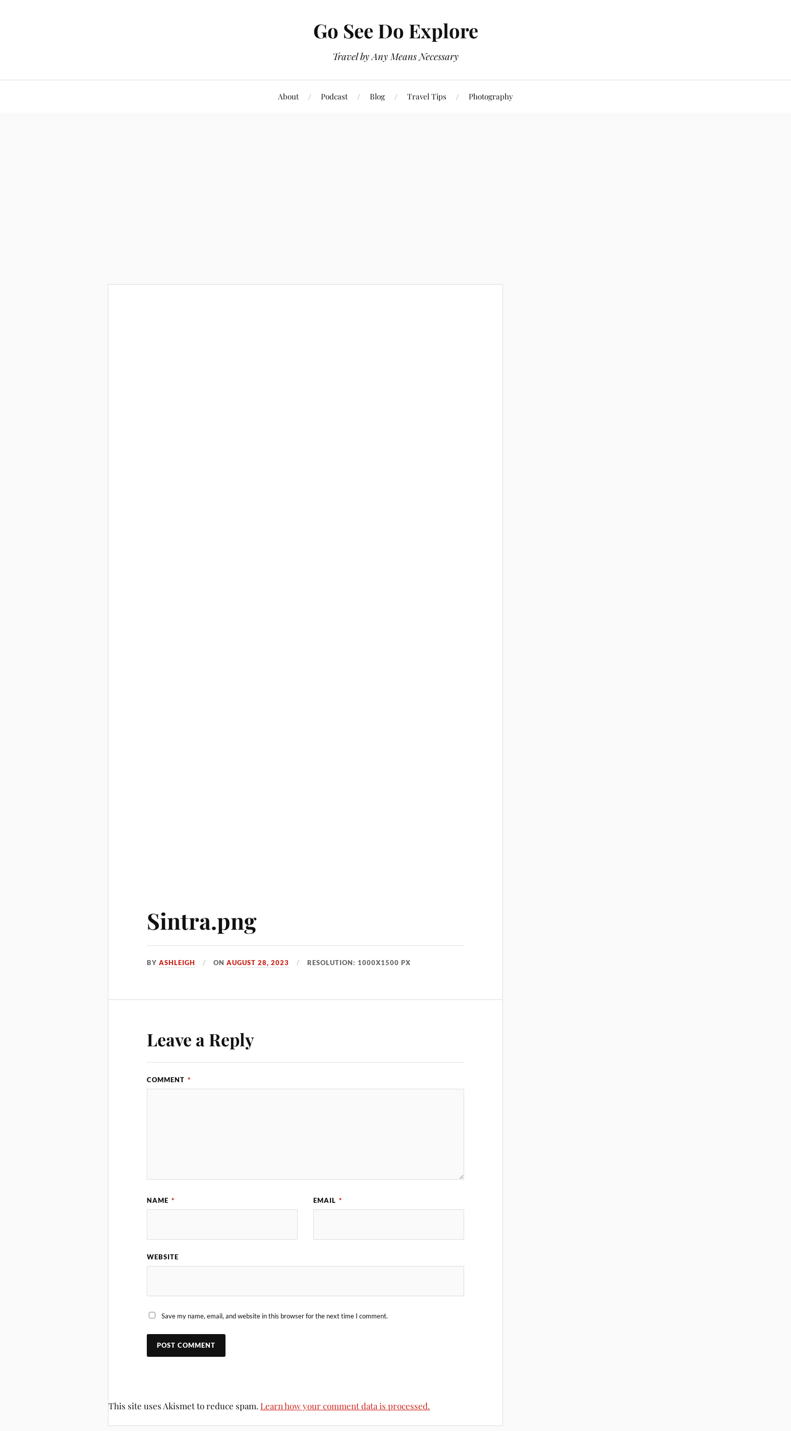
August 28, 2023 (258, 963)
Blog (377, 96)
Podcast (334, 96)
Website (163, 1257)
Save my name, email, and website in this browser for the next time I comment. (274, 1316)
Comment (169, 1080)
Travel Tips (426, 96)
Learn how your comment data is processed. (345, 1405)
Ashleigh (177, 963)
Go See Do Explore (395, 30)
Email (327, 1200)
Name (161, 1200)
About (288, 96)
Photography (491, 96)
